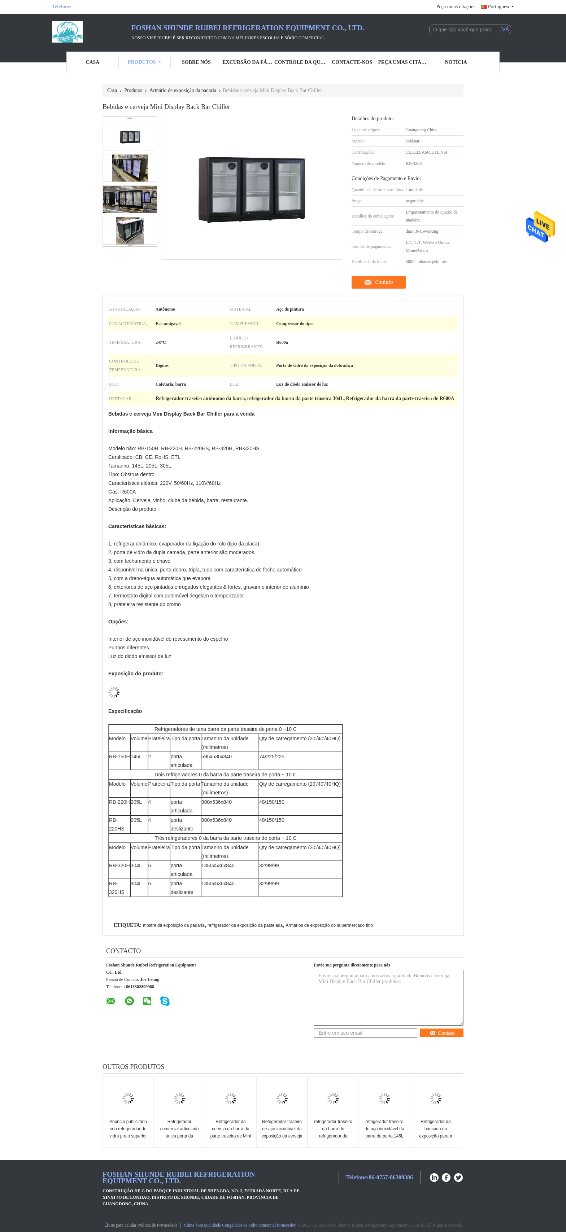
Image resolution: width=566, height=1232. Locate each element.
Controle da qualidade (300, 62)
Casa (92, 62)
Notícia (456, 62)
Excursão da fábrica (248, 62)
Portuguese (501, 6)
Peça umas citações (455, 6)
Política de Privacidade (158, 1225)
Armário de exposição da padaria (182, 90)
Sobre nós (196, 62)
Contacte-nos (352, 62)
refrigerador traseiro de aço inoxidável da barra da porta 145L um (384, 1132)
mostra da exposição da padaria (174, 925)
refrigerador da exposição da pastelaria (245, 925)
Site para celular (120, 1225)
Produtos (144, 62)
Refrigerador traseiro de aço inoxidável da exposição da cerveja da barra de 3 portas (282, 1132)
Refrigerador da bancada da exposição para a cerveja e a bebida (435, 1132)
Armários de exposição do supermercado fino (329, 925)
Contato (384, 282)
